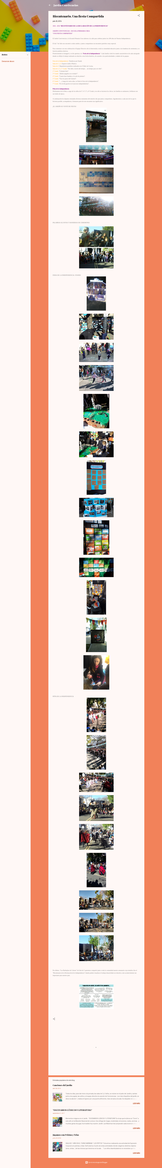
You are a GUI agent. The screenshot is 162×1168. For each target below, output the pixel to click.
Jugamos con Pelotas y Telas (66, 1135)
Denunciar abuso (8, 61)
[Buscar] (143, 6)
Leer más (136, 1103)
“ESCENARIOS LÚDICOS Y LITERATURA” (72, 1110)
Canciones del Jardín (62, 1085)
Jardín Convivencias (66, 5)
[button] (138, 16)
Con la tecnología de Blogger (96, 1162)
